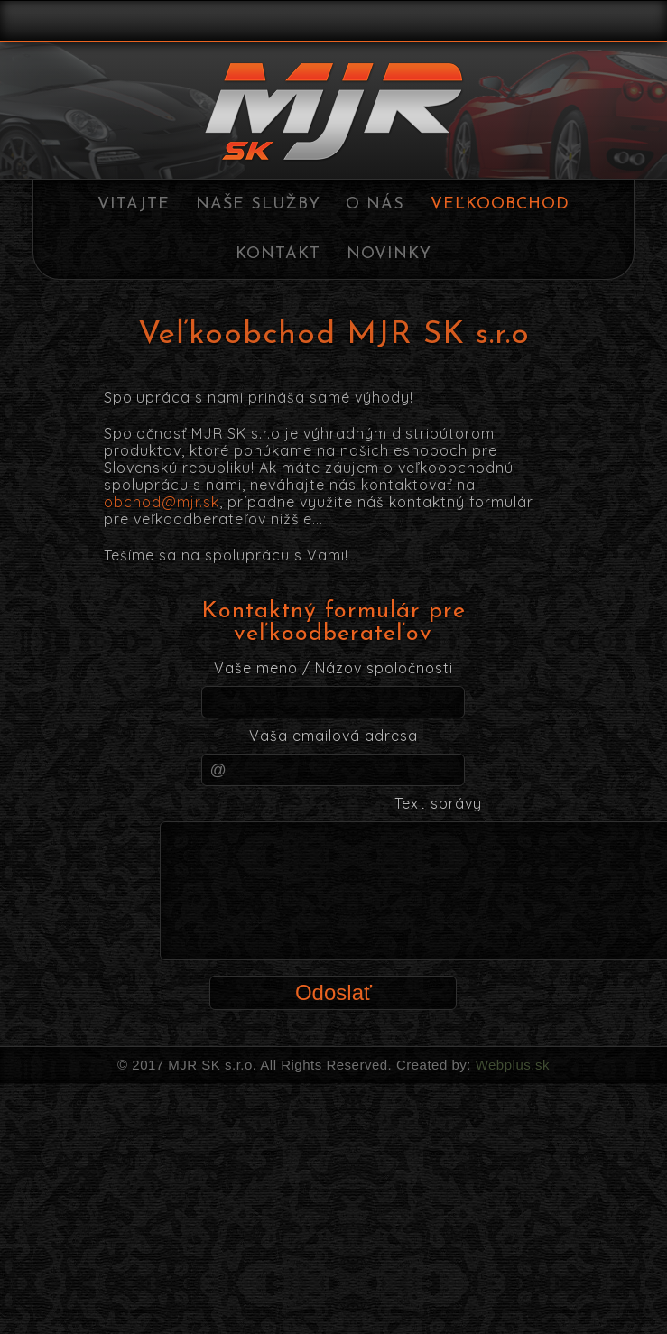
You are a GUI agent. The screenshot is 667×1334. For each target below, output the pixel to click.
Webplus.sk (510, 1064)
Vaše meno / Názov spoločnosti (333, 668)
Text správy (438, 803)
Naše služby (258, 204)
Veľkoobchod (500, 204)
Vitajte (133, 204)
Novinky (389, 254)
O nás (375, 204)
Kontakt (278, 254)
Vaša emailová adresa (333, 736)
